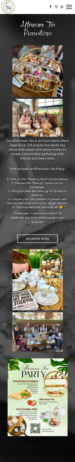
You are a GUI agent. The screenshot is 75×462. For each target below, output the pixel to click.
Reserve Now (37, 239)
